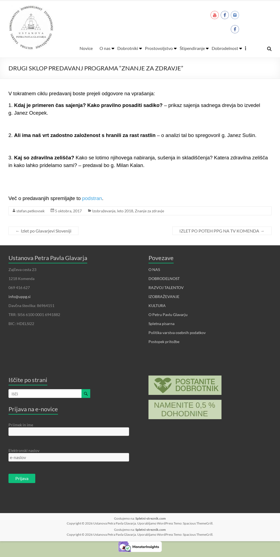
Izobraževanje (103, 210)
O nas (105, 48)
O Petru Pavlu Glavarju (168, 314)
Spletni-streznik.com (150, 518)
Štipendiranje (192, 48)
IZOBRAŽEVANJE (163, 296)
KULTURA (157, 305)
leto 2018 (125, 210)
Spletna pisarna (161, 323)
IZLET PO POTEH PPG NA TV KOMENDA (221, 230)
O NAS (154, 269)
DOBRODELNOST (164, 278)
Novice (86, 48)
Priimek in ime (20, 424)
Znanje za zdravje (149, 210)
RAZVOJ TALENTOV (166, 287)
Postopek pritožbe (163, 341)
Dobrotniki (127, 48)
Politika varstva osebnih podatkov (177, 332)
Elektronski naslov (23, 450)
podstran (92, 198)
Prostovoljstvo (159, 48)
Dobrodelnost (225, 48)
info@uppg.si (19, 296)
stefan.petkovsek (30, 210)
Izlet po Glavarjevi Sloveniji (43, 230)
